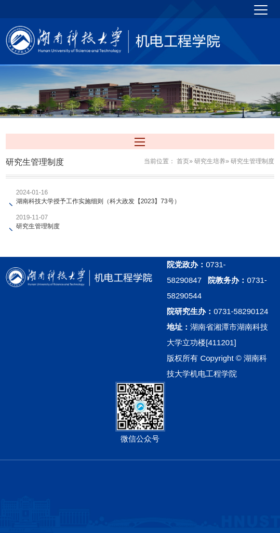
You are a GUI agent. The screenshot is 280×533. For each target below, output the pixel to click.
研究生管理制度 (38, 226)
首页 (183, 161)
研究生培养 (209, 161)
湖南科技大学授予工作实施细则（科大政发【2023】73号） (98, 201)
